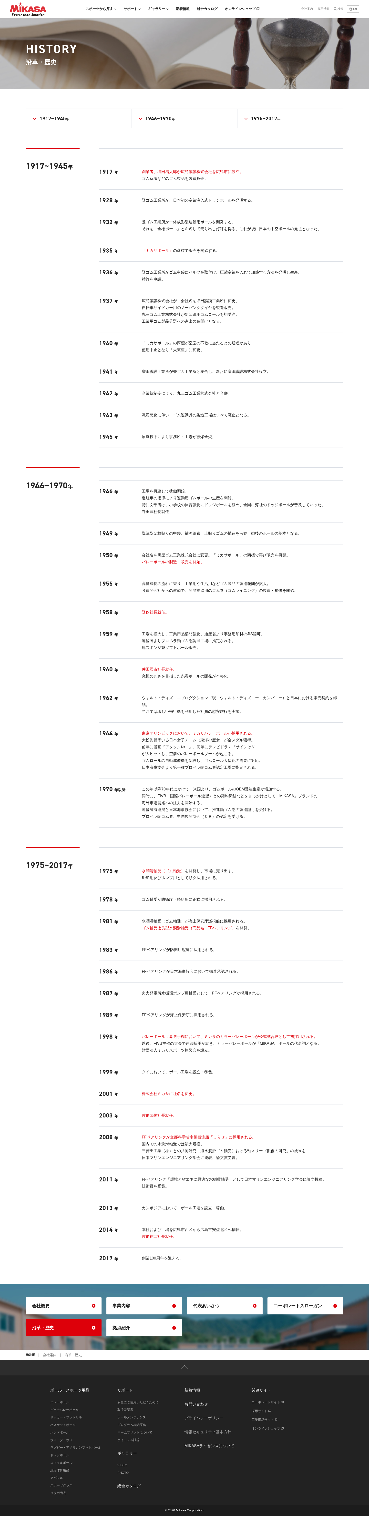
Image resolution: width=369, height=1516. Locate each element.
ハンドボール (59, 1432)
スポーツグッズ (61, 1485)
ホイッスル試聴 (128, 1440)
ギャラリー (158, 9)
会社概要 (63, 1305)
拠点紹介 (144, 1327)
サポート (132, 9)
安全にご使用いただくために (138, 1402)
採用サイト (261, 1411)
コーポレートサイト (268, 1402)
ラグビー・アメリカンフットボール (75, 1447)
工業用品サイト (264, 1420)
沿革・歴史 (63, 1327)
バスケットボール (63, 1425)
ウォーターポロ (61, 1440)
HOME (30, 1355)
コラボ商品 (58, 1493)
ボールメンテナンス (131, 1417)
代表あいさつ (224, 1305)
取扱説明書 (125, 1410)
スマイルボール (61, 1463)
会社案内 (307, 8)
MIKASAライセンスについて (209, 1446)
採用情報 (323, 8)
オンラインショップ (242, 9)
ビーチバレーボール (64, 1410)
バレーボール (59, 1402)
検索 (340, 8)
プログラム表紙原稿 (131, 1425)
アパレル (56, 1478)
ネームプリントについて (134, 1432)
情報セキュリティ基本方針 (207, 1432)
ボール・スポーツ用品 (69, 1390)
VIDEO (122, 1465)
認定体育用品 (59, 1470)
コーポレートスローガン (305, 1305)
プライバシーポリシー (204, 1418)
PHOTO (123, 1473)
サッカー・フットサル (66, 1417)
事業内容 (144, 1305)
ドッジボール (59, 1455)
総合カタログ (207, 9)
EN (353, 9)
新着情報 (183, 9)
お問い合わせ (196, 1404)
